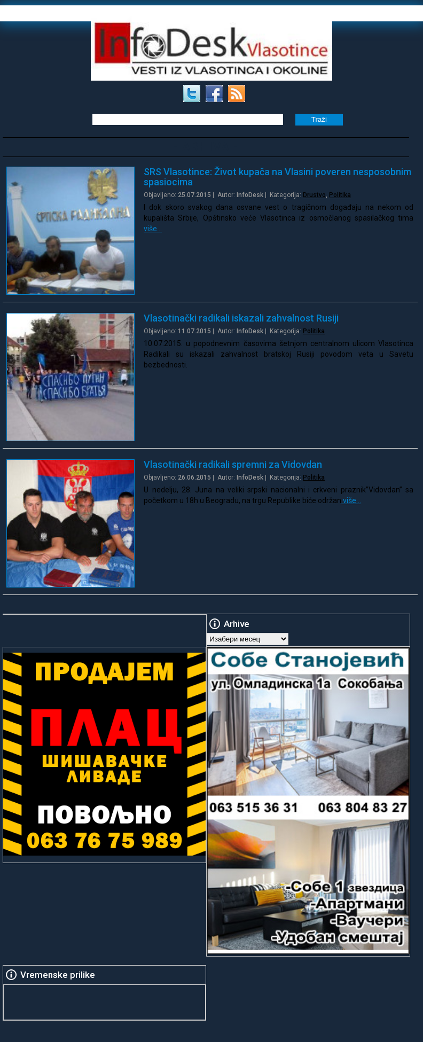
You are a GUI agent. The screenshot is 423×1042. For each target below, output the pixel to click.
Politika (340, 195)
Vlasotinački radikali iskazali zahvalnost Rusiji (241, 318)
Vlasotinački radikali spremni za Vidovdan (233, 464)
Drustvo (314, 195)
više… (153, 228)
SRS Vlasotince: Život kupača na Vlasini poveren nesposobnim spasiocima (277, 176)
